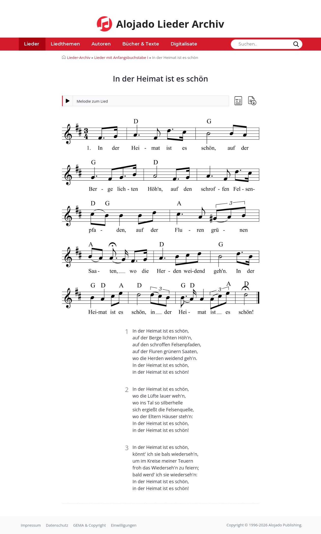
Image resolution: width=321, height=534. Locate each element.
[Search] (266, 44)
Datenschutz (57, 525)
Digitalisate (184, 44)
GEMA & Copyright (89, 525)
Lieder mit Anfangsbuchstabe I (121, 57)
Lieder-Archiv (78, 57)
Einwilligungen (123, 525)
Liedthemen (65, 44)
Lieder (31, 44)
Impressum (31, 525)
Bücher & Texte (140, 44)
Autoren (101, 44)
